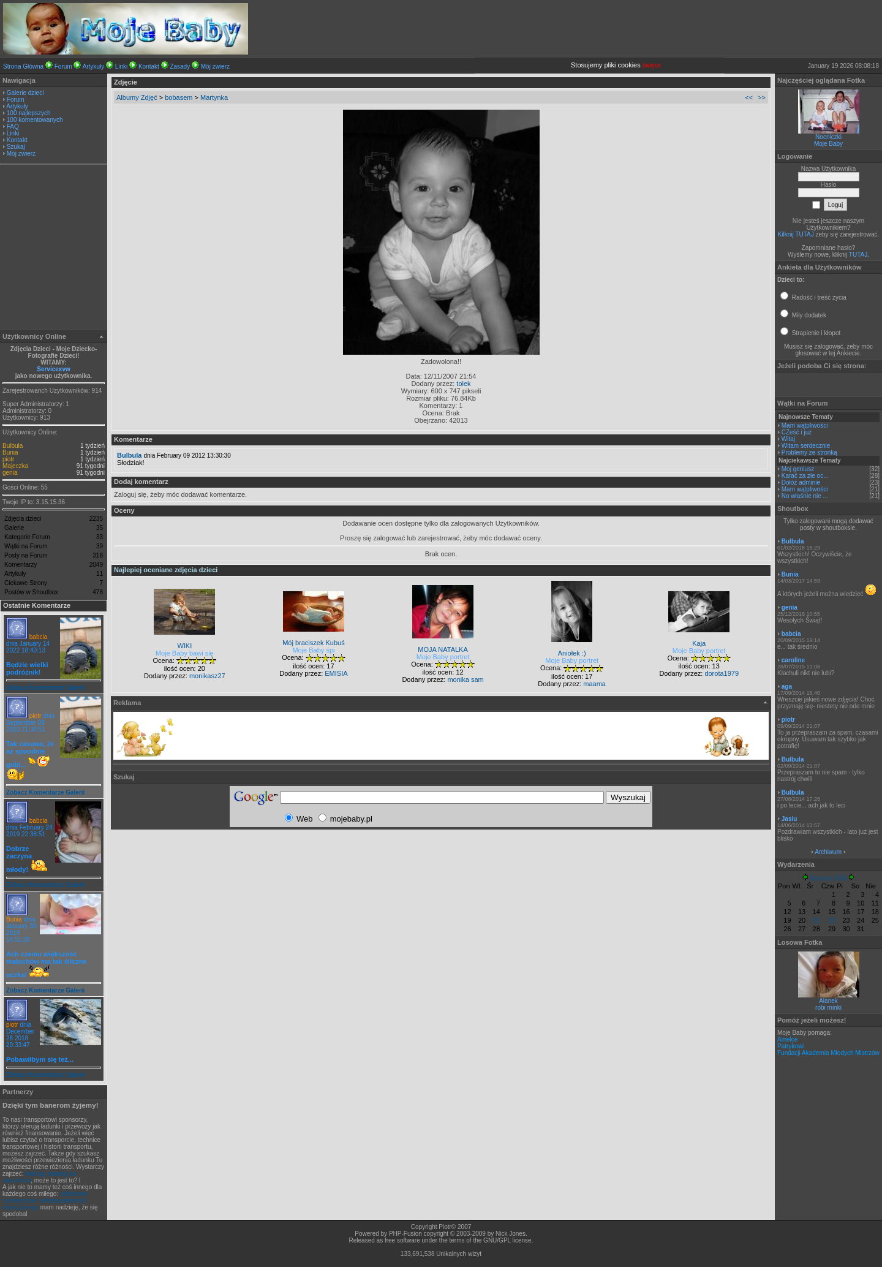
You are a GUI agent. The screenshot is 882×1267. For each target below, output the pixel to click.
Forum (63, 66)
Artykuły (94, 66)
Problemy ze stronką (809, 452)
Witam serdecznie (806, 445)
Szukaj (16, 146)
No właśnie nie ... (805, 496)
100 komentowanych (35, 119)
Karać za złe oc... (805, 475)
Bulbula (12, 445)
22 (831, 920)
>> (762, 97)
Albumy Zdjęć (136, 97)
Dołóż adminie (801, 482)
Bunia (10, 452)
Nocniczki (828, 137)
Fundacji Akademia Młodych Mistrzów (828, 1053)
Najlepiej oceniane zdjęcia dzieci (165, 569)
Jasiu (789, 818)
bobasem (178, 97)
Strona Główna (23, 66)
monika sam (465, 679)
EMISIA (336, 673)
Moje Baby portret (443, 656)
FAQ (13, 126)
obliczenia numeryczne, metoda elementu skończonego (44, 1200)
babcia (38, 637)
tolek (463, 383)
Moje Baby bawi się (185, 653)
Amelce (787, 1039)
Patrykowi (790, 1046)
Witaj (788, 439)
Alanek (828, 1000)
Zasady (180, 66)
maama (594, 683)
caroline (793, 660)
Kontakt (148, 66)
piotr (8, 459)
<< (749, 97)
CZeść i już (797, 432)
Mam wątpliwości (805, 425)
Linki (121, 66)
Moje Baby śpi (313, 650)
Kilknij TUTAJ (796, 234)
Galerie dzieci (25, 92)
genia (9, 472)
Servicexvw (53, 369)
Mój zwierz (215, 66)
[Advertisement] (54, 248)
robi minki (828, 1007)
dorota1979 (721, 673)
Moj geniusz (798, 469)
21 (816, 920)
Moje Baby (828, 143)
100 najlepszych (29, 113)
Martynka (214, 97)
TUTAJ (858, 254)
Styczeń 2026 (828, 878)
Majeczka (15, 466)
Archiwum (828, 852)
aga (787, 686)
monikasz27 (207, 675)
